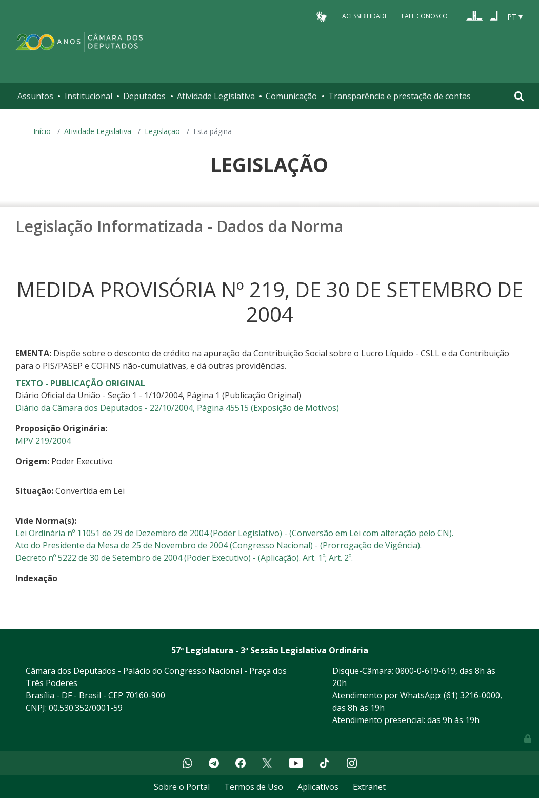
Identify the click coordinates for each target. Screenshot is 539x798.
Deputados (144, 96)
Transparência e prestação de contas (399, 96)
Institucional (88, 96)
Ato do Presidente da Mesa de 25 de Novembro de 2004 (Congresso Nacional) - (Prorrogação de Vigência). (218, 545)
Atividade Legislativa (216, 96)
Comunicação (291, 96)
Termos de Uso (253, 786)
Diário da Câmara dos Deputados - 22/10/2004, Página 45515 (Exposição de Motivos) (177, 407)
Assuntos (35, 96)
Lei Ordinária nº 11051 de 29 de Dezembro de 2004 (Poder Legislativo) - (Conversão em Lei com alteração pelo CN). (234, 533)
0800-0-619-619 (425, 670)
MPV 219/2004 (43, 440)
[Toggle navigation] (519, 96)
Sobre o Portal (182, 786)
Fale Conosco (425, 16)
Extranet (369, 786)
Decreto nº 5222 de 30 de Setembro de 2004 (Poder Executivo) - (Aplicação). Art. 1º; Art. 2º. (184, 557)
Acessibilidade (365, 16)
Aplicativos (317, 786)
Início (42, 131)
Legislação (162, 131)
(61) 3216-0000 (472, 695)
